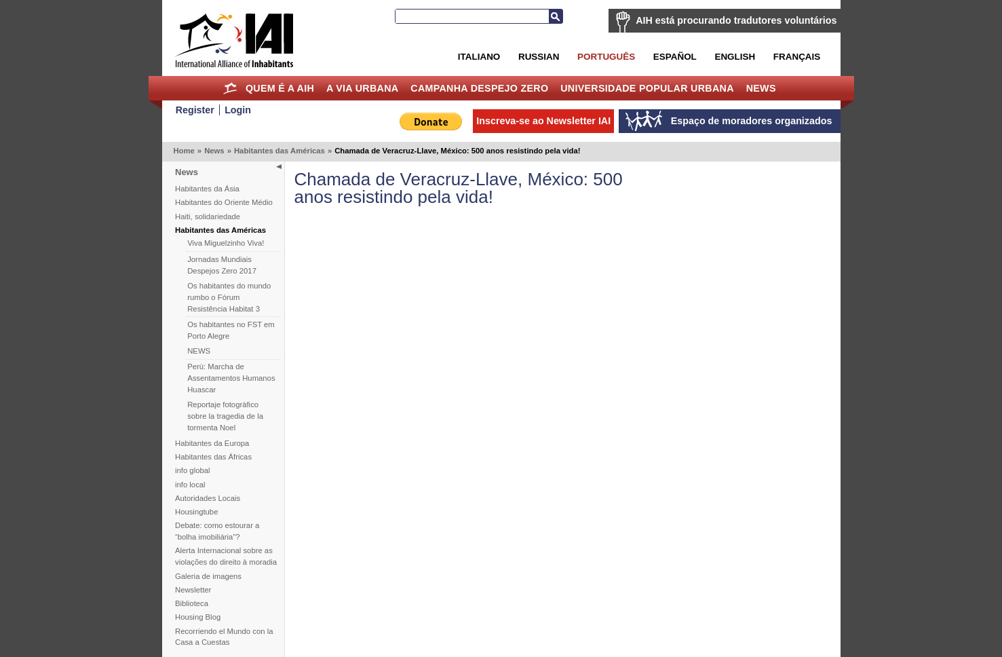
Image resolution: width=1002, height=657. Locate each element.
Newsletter (193, 590)
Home (229, 88)
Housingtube (196, 512)
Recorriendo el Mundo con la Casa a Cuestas (224, 637)
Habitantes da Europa (212, 443)
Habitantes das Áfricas (213, 457)
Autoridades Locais (207, 498)
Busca (555, 16)
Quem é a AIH (280, 88)
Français (796, 57)
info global (192, 470)
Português (606, 57)
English (734, 57)
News (761, 88)
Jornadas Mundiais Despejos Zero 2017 (221, 265)
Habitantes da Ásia (207, 189)
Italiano (479, 57)
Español (675, 57)
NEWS (198, 351)
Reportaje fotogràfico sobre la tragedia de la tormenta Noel (225, 416)
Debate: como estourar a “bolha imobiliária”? (217, 531)
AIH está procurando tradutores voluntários (736, 20)
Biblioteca (191, 603)
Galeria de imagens (208, 576)
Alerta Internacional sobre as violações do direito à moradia (226, 556)
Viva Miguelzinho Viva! (225, 243)
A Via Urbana (362, 88)
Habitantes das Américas (279, 151)
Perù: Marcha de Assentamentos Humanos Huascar (231, 378)
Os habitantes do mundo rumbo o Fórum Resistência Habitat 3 (229, 297)
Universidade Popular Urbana (647, 88)
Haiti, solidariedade (207, 216)
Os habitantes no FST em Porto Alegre (231, 330)
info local (190, 485)
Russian (538, 57)
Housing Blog (197, 617)
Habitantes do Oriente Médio (224, 202)
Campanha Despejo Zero (479, 88)
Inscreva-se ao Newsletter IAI (543, 120)
